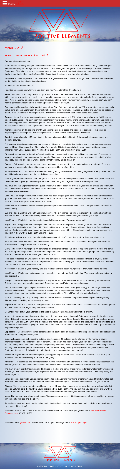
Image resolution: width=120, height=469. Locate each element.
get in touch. (25, 422)
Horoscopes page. (79, 422)
